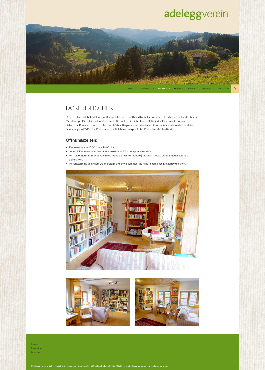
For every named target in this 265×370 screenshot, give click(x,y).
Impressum (223, 88)
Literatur (179, 88)
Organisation (144, 88)
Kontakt (192, 88)
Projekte (162, 88)
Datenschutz (207, 88)
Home (131, 88)
